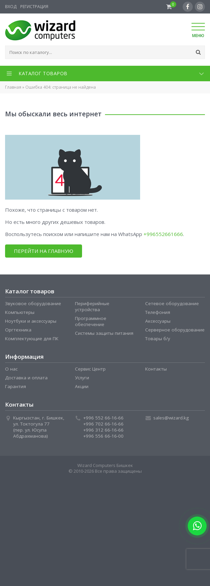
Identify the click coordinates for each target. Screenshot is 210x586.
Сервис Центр (90, 369)
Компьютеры (19, 312)
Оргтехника (18, 330)
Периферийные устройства (92, 306)
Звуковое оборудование (33, 303)
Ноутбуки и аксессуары (30, 321)
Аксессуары (157, 321)
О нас (11, 369)
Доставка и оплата (26, 378)
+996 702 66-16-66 (103, 424)
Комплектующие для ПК (31, 338)
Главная (13, 87)
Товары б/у (157, 338)
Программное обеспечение (90, 321)
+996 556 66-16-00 (103, 436)
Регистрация (34, 6)
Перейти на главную (43, 250)
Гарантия (15, 386)
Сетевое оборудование (172, 303)
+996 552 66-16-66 (103, 418)
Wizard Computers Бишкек (105, 465)
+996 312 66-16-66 (103, 430)
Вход (11, 6)
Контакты (156, 369)
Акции (81, 386)
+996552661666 (163, 234)
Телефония (157, 312)
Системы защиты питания (104, 333)
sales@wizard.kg (171, 418)
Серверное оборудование (175, 330)
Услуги (82, 378)
